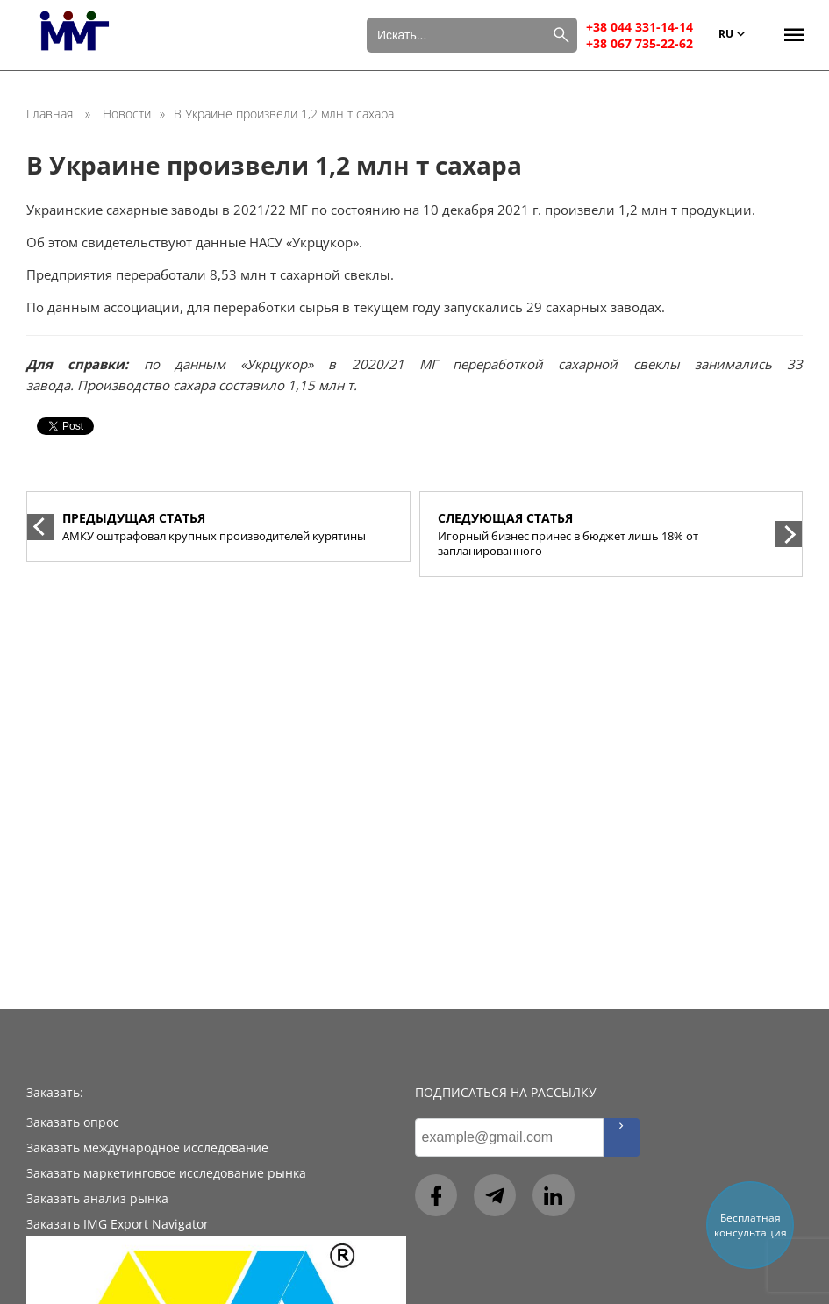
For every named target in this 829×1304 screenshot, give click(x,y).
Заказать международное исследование (147, 1147)
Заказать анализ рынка (97, 1198)
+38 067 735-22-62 (639, 43)
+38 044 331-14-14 (639, 26)
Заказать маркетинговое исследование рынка (166, 1173)
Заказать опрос (72, 1122)
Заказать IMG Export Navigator (117, 1223)
